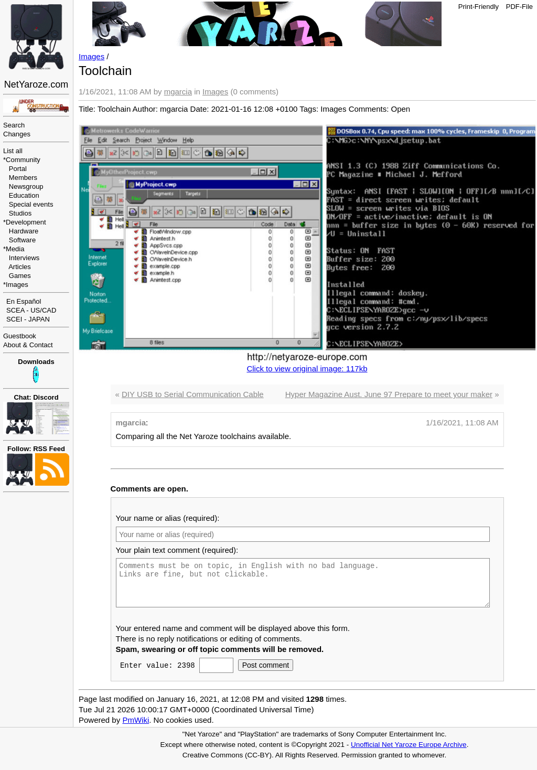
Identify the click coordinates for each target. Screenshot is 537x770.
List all (13, 151)
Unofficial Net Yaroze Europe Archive (409, 752)
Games (20, 276)
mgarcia (178, 91)
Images (17, 284)
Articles (19, 267)
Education (24, 195)
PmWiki (135, 727)
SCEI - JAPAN (28, 319)
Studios (20, 213)
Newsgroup (26, 186)
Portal (18, 169)
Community (23, 160)
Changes (16, 134)
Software (22, 240)
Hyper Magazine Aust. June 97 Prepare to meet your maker (388, 394)
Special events (31, 204)
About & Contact (28, 345)
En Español (23, 301)
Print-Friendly (478, 6)
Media (15, 249)
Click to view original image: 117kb (306, 368)
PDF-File (519, 6)
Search (14, 125)
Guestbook (19, 336)
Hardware (23, 231)
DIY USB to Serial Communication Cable (193, 394)
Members (23, 177)
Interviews (24, 258)
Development (26, 222)
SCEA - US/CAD (31, 310)
